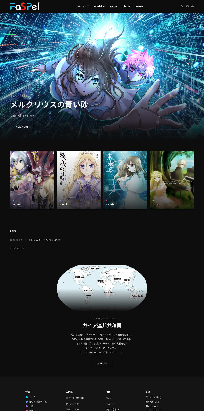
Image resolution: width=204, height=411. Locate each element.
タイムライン (72, 403)
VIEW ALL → (17, 248)
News (113, 6)
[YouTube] (187, 6)
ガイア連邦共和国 (75, 398)
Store (139, 6)
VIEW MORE (22, 126)
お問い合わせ (112, 409)
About (127, 6)
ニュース (110, 403)
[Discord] (192, 6)
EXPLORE (102, 363)
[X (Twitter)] (182, 6)
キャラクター (72, 409)
